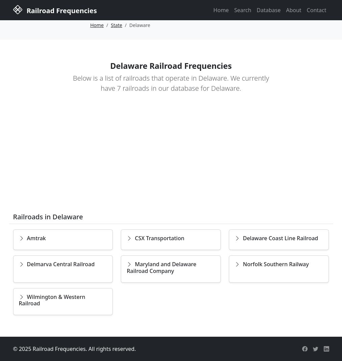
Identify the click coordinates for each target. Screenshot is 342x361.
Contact (316, 10)
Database (269, 10)
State (116, 25)
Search (243, 10)
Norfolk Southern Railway (272, 264)
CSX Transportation (155, 238)
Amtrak (32, 238)
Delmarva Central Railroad (57, 264)
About (293, 10)
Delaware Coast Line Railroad (276, 238)
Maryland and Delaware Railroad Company (161, 267)
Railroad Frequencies (55, 9)
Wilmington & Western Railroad (52, 300)
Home (221, 10)
